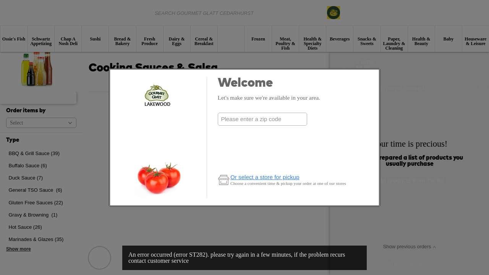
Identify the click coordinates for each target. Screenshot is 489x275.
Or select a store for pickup (265, 177)
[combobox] (262, 119)
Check (262, 134)
